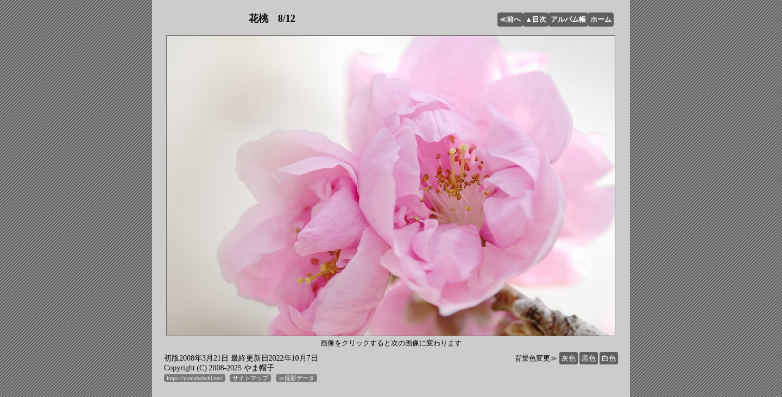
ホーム (600, 19)
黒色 (589, 358)
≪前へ (510, 19)
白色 (609, 358)
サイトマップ (250, 378)
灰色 (569, 358)
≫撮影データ (296, 378)
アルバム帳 (568, 19)
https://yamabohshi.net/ (195, 378)
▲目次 (535, 19)
